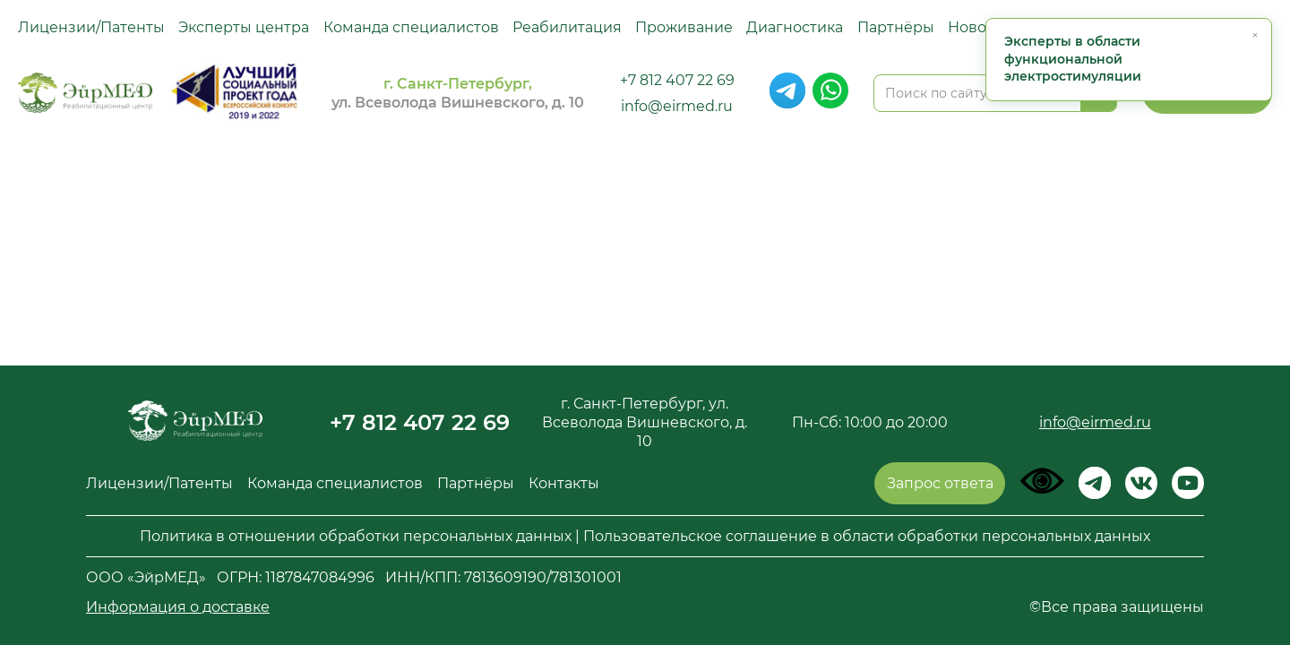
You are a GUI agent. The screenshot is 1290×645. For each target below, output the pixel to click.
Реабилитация (567, 27)
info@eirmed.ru (677, 106)
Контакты (564, 483)
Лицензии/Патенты (91, 27)
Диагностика (794, 27)
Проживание (684, 27)
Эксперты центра (243, 27)
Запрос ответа (940, 483)
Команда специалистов (411, 27)
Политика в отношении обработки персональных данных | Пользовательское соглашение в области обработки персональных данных (645, 536)
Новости (979, 27)
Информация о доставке (178, 606)
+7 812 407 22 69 (677, 80)
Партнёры (895, 27)
